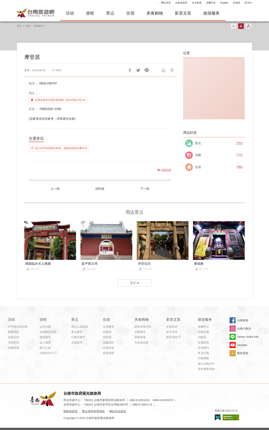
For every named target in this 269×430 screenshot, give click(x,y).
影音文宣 (183, 13)
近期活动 (13, 337)
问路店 (202, 337)
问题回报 (172, 70)
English (224, 2)
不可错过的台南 (17, 326)
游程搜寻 (45, 337)
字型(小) (233, 26)
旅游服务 (211, 13)
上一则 (55, 188)
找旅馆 (107, 331)
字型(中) (241, 26)
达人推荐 (45, 342)
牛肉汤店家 (141, 342)
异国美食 (140, 337)
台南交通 (203, 331)
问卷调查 (203, 358)
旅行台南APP (206, 363)
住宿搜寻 (38, 25)
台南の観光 (244, 328)
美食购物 (154, 13)
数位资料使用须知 (93, 411)
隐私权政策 (71, 411)
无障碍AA (231, 417)
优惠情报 (13, 347)
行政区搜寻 (78, 337)
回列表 (99, 188)
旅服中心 (203, 326)
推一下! (138, 70)
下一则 (144, 188)
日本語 (236, 2)
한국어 (248, 2)
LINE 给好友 (146, 70)
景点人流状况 (79, 326)
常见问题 (203, 353)
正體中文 (211, 2)
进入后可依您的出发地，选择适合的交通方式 (61, 148)
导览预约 (203, 347)
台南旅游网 (35, 13)
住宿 (130, 13)
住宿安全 (108, 347)
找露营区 (108, 342)
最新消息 (13, 331)
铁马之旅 (45, 347)
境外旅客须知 (206, 368)
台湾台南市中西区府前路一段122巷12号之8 (60, 99)
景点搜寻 (76, 331)
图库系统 (171, 337)
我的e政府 (217, 417)
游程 (90, 13)
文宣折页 (171, 326)
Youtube (242, 345)
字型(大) (248, 26)
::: (157, 2)
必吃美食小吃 (142, 326)
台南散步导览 (48, 331)
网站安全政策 (117, 411)
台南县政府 (181, 2)
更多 (133, 282)
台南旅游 (242, 320)
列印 (163, 70)
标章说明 (108, 353)
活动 (70, 13)
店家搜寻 (140, 331)
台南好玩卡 (47, 353)
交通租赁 (203, 342)
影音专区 (171, 331)
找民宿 (107, 337)
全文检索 (197, 2)
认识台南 (45, 326)
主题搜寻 (76, 342)
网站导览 (166, 2)
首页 (19, 25)
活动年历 (13, 342)
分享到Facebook (130, 70)
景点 (110, 13)
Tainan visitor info (248, 336)
